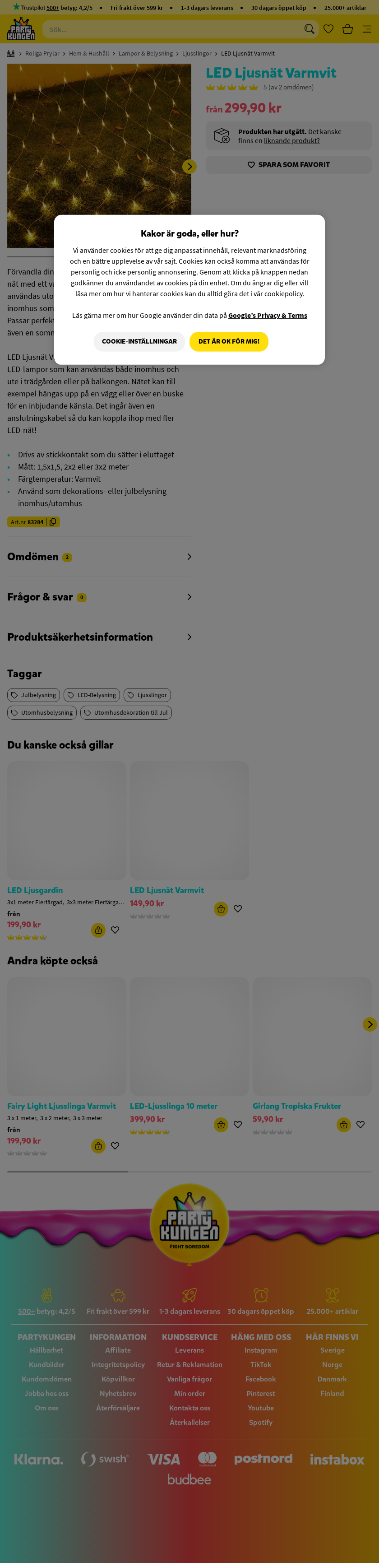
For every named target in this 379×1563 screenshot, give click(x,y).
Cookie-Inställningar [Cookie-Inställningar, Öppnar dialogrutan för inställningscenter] (137, 341)
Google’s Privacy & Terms (267, 315)
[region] (189, 290)
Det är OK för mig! (229, 341)
